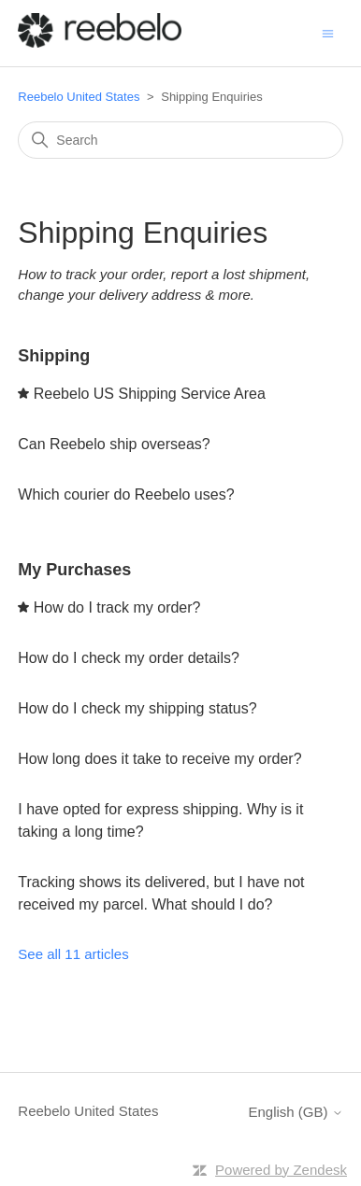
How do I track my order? (117, 607)
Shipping (54, 355)
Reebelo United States (78, 97)
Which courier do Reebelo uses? (126, 494)
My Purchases (74, 569)
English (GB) (296, 1112)
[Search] (180, 140)
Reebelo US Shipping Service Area (150, 394)
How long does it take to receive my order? (159, 759)
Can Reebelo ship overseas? (113, 444)
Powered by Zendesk (281, 1170)
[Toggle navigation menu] (328, 32)
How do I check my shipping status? (137, 708)
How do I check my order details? (128, 658)
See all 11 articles (73, 954)
